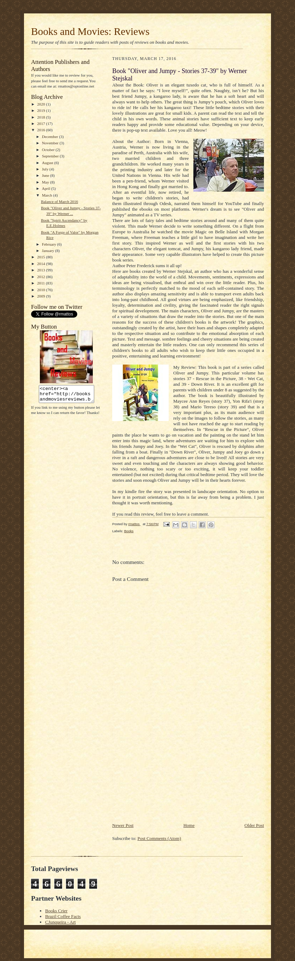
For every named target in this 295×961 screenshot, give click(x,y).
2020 (41, 104)
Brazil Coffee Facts (63, 916)
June (46, 175)
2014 (41, 264)
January (48, 250)
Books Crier (56, 910)
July (45, 169)
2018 (41, 117)
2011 (41, 283)
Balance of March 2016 (59, 201)
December (50, 136)
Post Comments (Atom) (159, 838)
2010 (41, 290)
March (47, 195)
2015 (41, 257)
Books (129, 531)
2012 (41, 277)
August (48, 163)
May (46, 182)
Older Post (254, 825)
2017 (41, 123)
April (46, 188)
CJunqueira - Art (60, 922)
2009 (41, 296)
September (51, 156)
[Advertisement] (165, 772)
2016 (41, 130)
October (49, 150)
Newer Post (122, 825)
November (51, 143)
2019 (41, 110)
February (49, 244)
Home (189, 825)
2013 (41, 270)
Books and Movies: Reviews (90, 31)
